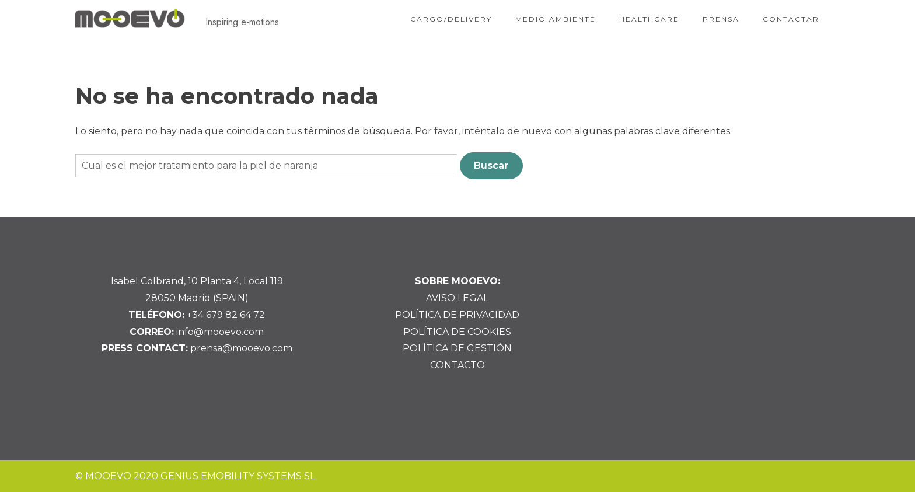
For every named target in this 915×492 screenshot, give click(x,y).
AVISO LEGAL (457, 297)
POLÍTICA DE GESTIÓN (457, 348)
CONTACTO (457, 365)
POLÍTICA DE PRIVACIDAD (457, 314)
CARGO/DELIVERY (451, 19)
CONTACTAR (791, 19)
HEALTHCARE (649, 19)
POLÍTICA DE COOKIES (457, 331)
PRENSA (721, 19)
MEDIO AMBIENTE (555, 19)
